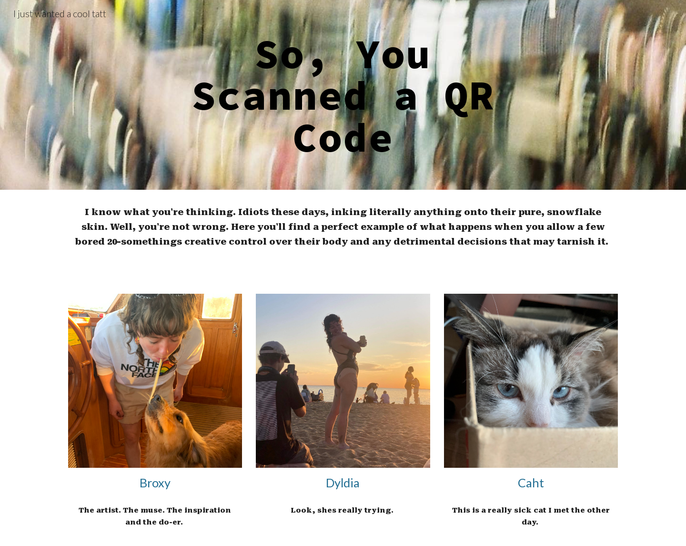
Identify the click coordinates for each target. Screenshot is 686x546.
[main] (343, 95)
